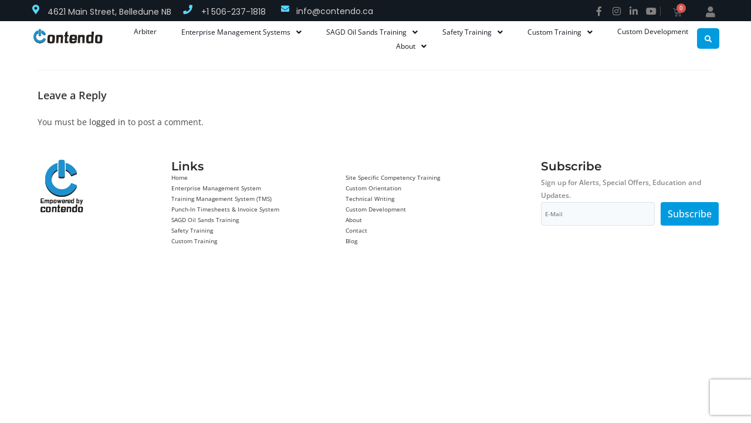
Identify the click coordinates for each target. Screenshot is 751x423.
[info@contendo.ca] (285, 9)
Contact (356, 230)
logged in (107, 121)
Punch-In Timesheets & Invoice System (225, 209)
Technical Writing (370, 198)
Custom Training (194, 241)
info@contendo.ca (334, 11)
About (354, 220)
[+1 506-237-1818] (187, 9)
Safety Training (192, 230)
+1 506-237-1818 (233, 12)
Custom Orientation (373, 188)
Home (179, 177)
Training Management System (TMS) (221, 198)
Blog (351, 241)
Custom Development (376, 209)
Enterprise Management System (216, 188)
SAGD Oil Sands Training (205, 220)
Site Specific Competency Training (393, 177)
